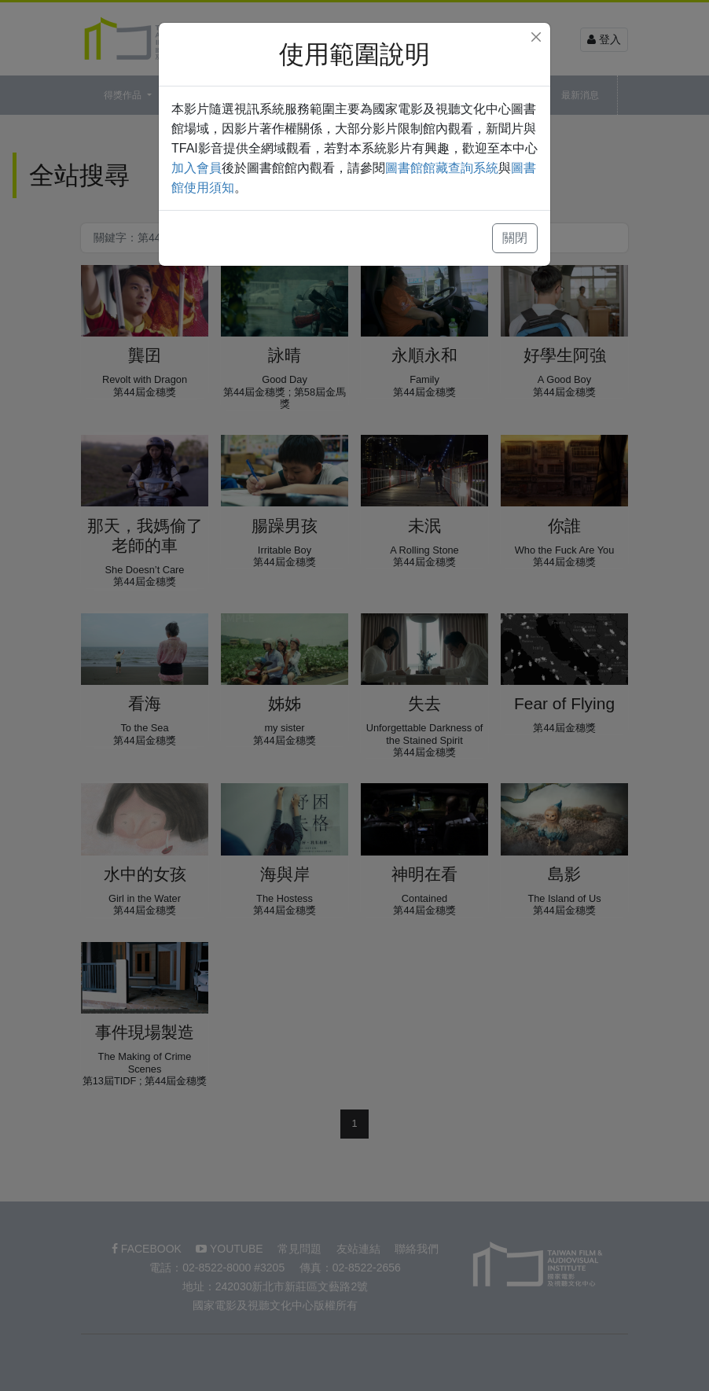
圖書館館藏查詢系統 (441, 168)
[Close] (536, 37)
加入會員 (196, 168)
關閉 (514, 238)
